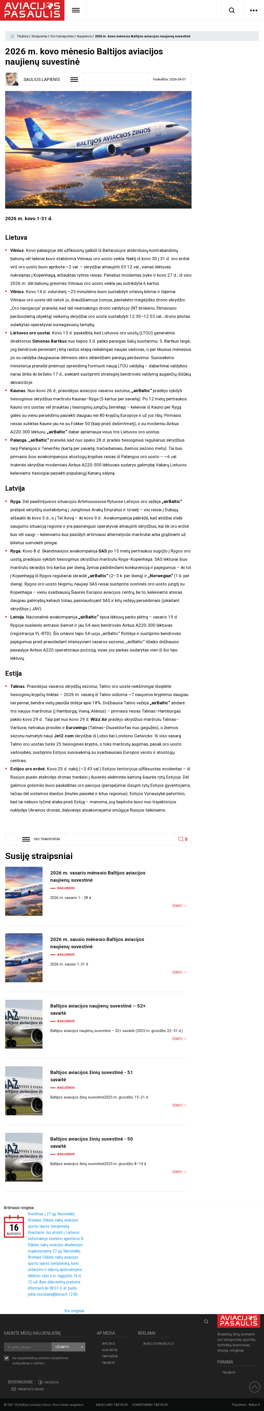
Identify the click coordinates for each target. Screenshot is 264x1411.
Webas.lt (254, 1405)
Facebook (51, 1382)
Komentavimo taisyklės (150, 1405)
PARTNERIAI (110, 1356)
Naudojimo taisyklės (112, 1405)
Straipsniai (39, 36)
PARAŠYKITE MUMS (31, 1389)
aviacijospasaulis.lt (157, 1344)
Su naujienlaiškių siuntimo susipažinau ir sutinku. (40, 1360)
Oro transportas (62, 36)
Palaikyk (108, 1363)
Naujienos (85, 36)
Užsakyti (62, 1347)
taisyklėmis (60, 1358)
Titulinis (23, 36)
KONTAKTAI (109, 1350)
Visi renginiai (74, 1310)
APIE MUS (108, 1344)
